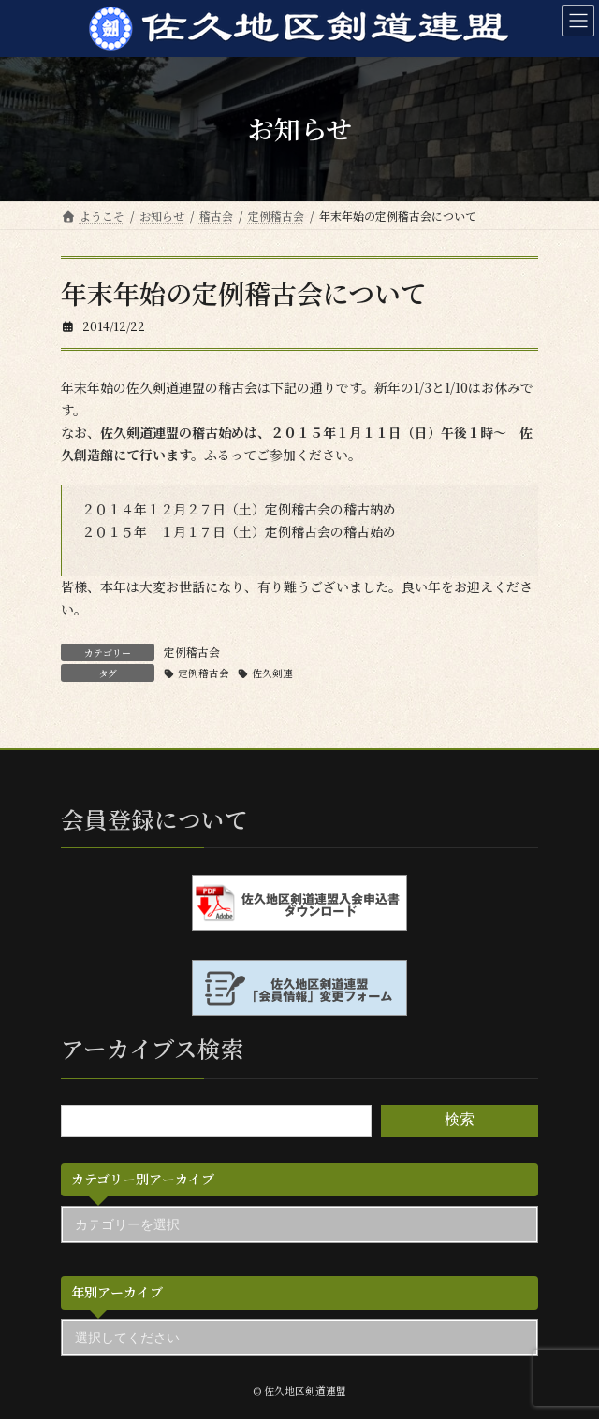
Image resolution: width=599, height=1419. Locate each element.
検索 (460, 1120)
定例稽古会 (192, 651)
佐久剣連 (272, 673)
